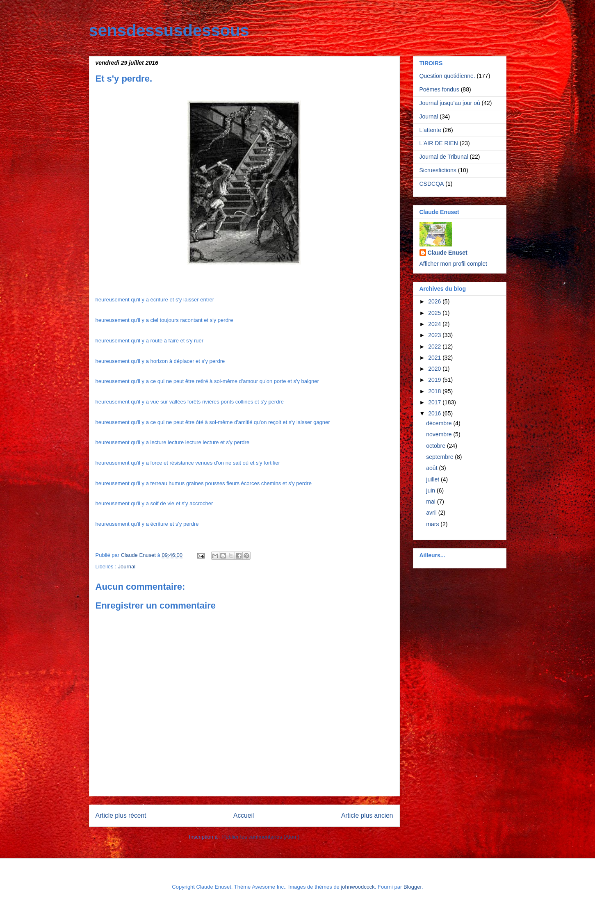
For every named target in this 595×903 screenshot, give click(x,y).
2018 (435, 391)
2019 (435, 379)
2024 (435, 324)
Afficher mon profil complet (453, 263)
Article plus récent (121, 815)
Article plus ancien (367, 815)
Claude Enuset (447, 252)
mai (431, 501)
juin (431, 490)
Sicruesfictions (437, 170)
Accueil (243, 815)
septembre (440, 457)
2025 (435, 313)
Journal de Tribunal (443, 156)
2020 (435, 368)
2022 (435, 346)
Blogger (413, 887)
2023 (435, 335)
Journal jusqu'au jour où (449, 103)
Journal (126, 566)
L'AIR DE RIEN (438, 143)
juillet (433, 479)
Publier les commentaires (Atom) (261, 837)
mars (433, 524)
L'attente (430, 130)
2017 (435, 402)
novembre (439, 434)
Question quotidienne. (447, 76)
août (432, 468)
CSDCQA (431, 183)
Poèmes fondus (439, 89)
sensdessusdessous (169, 30)
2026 (435, 301)
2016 (435, 413)
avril (432, 512)
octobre (436, 445)
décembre (439, 423)
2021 (435, 357)
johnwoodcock (357, 887)
